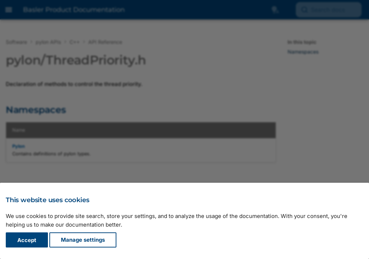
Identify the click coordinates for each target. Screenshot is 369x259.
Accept (26, 240)
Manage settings (83, 240)
